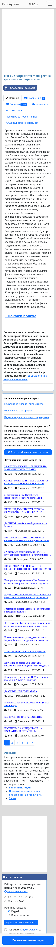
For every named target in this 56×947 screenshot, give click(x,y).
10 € (19, 906)
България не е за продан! (18, 419)
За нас (12, 807)
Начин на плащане (15, 916)
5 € (9, 906)
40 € (10, 910)
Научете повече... (15, 900)
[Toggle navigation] (50, 4)
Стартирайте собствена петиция (28, 461)
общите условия (29, 938)
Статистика (14, 110)
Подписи (16, 104)
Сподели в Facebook (19, 88)
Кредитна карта (20, 924)
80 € (21, 910)
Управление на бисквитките (25, 803)
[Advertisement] (28, 41)
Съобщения (34, 98)
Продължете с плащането (21, 931)
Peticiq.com (10, 4)
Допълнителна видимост (22, 122)
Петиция (12, 98)
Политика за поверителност (22, 116)
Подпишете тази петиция (28, 392)
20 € (31, 906)
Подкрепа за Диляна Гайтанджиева (23, 412)
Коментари (40, 104)
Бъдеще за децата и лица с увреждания (26, 426)
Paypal (15, 920)
